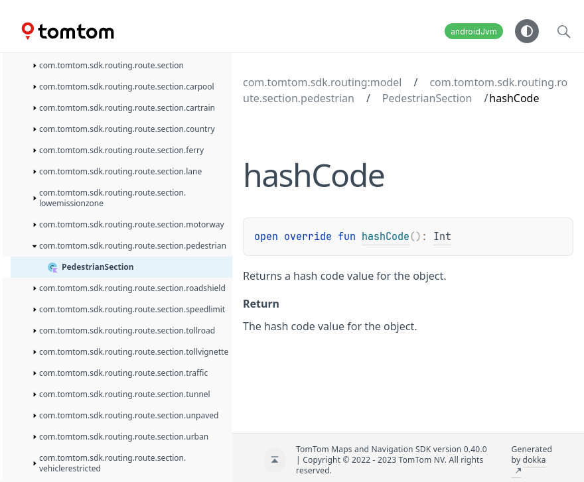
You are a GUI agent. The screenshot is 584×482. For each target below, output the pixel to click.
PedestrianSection (427, 98)
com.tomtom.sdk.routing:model (322, 82)
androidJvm (474, 31)
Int (442, 236)
